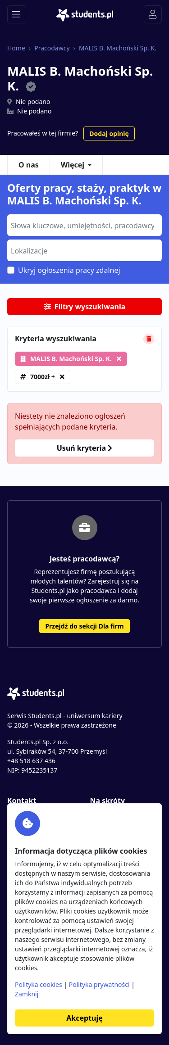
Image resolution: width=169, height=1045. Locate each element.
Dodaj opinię (108, 133)
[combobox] (84, 225)
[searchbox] (83, 224)
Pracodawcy (51, 48)
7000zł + (42, 376)
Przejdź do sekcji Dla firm (84, 626)
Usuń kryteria (84, 448)
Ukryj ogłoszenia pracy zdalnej (69, 270)
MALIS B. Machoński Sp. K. (117, 48)
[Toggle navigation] (16, 14)
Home (16, 48)
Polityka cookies (38, 984)
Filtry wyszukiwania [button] (85, 307)
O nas (28, 165)
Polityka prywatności (99, 984)
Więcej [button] (72, 165)
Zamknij (26, 994)
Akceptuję (84, 1018)
